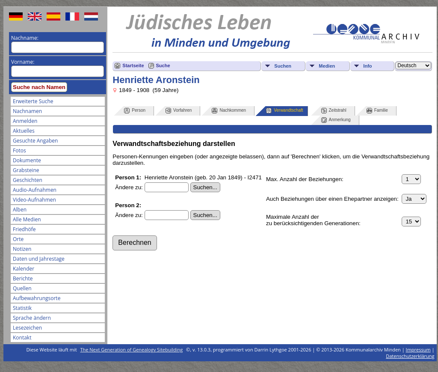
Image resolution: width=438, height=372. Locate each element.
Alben (20, 209)
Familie (377, 110)
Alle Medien (27, 219)
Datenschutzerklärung (410, 356)
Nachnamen (27, 111)
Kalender (23, 268)
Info (367, 65)
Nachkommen (229, 110)
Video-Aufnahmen (34, 199)
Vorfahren (179, 110)
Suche (163, 65)
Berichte (23, 278)
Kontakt (22, 337)
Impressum (418, 349)
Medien (327, 65)
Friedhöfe (24, 229)
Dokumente (27, 160)
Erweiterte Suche (33, 101)
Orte (18, 239)
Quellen (22, 288)
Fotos (19, 150)
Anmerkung (336, 120)
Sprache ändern (32, 317)
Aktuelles (24, 130)
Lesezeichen (27, 327)
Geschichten (27, 180)
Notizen (22, 249)
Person (134, 110)
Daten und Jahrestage (39, 258)
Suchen (282, 65)
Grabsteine (26, 170)
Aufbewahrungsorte (36, 298)
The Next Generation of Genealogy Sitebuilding (131, 349)
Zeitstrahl (333, 110)
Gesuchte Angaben (35, 140)
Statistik (22, 308)
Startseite (133, 65)
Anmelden (25, 121)
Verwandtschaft (284, 110)
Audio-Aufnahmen (34, 189)
